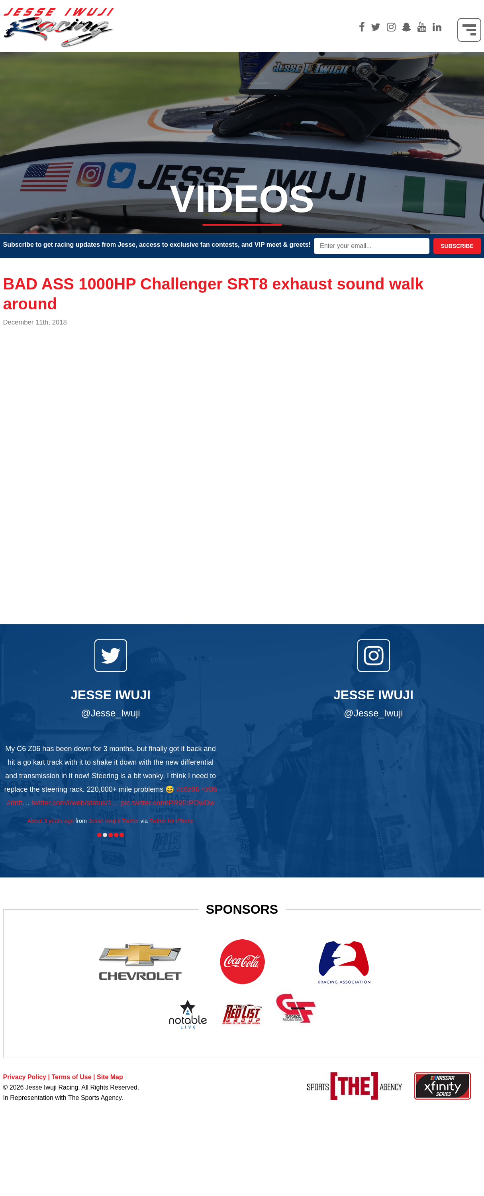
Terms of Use (71, 1077)
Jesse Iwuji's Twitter (113, 821)
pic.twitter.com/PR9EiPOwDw (168, 803)
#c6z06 (187, 789)
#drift (14, 803)
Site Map (110, 1077)
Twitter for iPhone (171, 821)
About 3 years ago (50, 821)
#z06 (209, 789)
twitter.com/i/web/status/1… (75, 803)
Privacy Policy (25, 1077)
